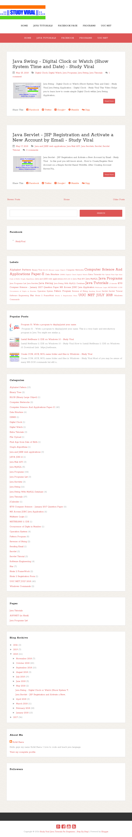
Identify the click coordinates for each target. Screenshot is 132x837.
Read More (109, 101)
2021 (15, 645)
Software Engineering (19, 295)
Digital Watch (55, 73)
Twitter (47, 109)
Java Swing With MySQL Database (69, 283)
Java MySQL (92, 279)
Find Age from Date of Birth (24, 442)
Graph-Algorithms (27, 279)
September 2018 (24, 667)
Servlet (98, 146)
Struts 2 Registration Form (66, 296)
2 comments (32, 150)
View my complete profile (22, 752)
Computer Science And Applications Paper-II (32, 407)
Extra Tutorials (94, 274)
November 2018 (24, 658)
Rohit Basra (18, 742)
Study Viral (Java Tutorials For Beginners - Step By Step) (64, 832)
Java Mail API (73, 146)
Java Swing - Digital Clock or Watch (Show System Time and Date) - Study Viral (60, 64)
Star (32, 295)
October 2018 (22, 663)
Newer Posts (13, 199)
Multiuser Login (101, 287)
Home (24, 25)
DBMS (62, 275)
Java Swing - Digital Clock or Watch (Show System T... (42, 690)
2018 (15, 654)
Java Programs (70, 73)
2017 (15, 717)
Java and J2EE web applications (50, 146)
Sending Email (95, 291)
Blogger (104, 832)
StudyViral (20, 241)
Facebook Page (67, 25)
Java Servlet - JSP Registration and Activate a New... (40, 694)
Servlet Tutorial (115, 291)
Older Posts (119, 199)
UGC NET (106, 25)
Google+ (60, 109)
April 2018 (21, 699)
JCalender (113, 284)
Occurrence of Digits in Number (23, 291)
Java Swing (83, 73)
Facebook (67, 38)
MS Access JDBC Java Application (77, 287)
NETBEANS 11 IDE (115, 287)
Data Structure (52, 274)
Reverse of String (80, 291)
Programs (89, 25)
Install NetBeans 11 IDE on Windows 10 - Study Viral (47, 339)
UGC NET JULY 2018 (95, 295)
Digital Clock (41, 73)
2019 (15, 649)
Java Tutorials (43, 25)
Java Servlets (87, 146)
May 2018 (20, 686)
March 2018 (22, 703)
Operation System (45, 291)
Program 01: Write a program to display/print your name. (48, 324)
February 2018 (23, 708)
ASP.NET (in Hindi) (19, 615)
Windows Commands (20, 586)
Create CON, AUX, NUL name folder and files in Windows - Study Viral (56, 354)
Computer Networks (75, 270)
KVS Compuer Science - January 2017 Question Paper (36, 506)
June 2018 (21, 681)
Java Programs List (18, 283)
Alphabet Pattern (20, 269)
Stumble (73, 109)
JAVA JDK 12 (67, 279)
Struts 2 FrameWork (44, 295)
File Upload (106, 275)
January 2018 (22, 712)
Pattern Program (62, 291)
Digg (86, 109)
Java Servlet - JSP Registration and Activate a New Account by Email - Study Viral (63, 137)
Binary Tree (37, 270)
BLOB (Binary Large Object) (54, 270)
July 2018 (20, 676)
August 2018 (22, 672)
